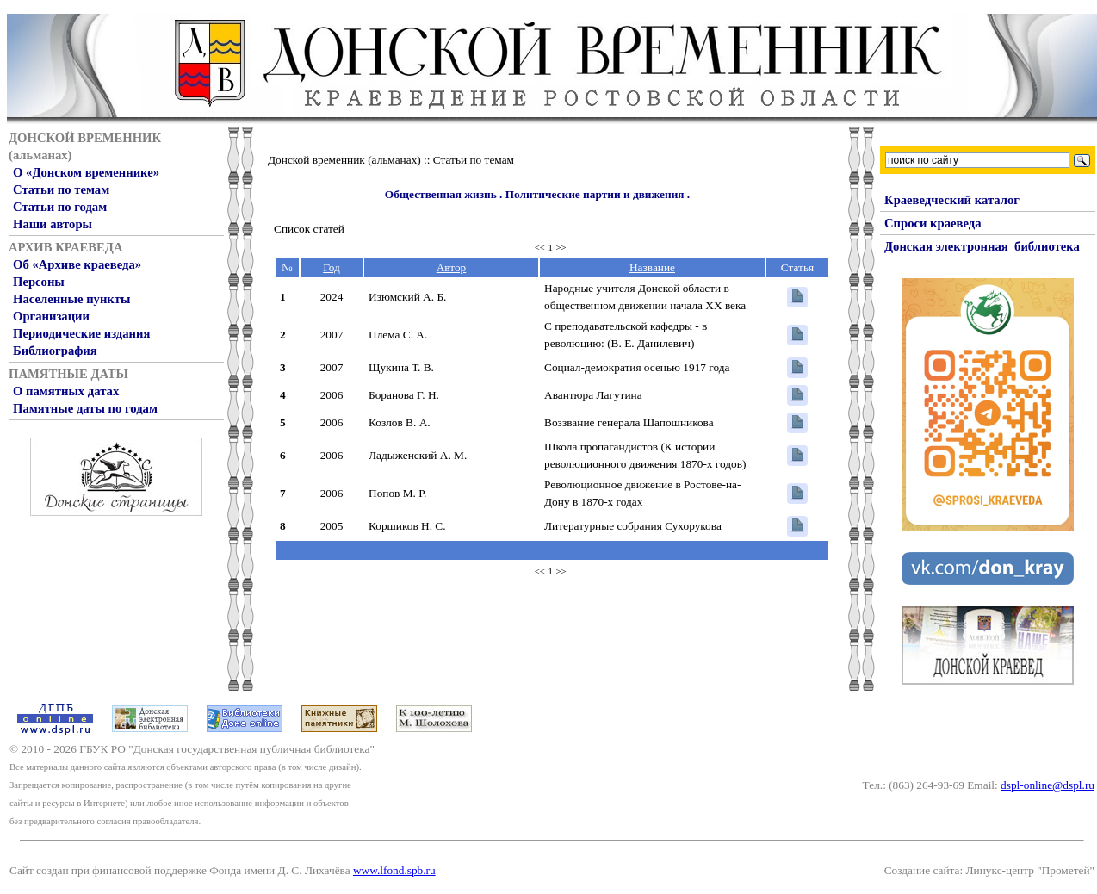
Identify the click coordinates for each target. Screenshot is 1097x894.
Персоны (39, 282)
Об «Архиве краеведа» (77, 264)
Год (331, 267)
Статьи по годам (60, 207)
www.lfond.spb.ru (394, 870)
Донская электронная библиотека (982, 246)
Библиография (55, 350)
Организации (51, 316)
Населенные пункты (71, 299)
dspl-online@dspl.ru (1047, 785)
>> (561, 247)
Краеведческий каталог (952, 200)
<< (540, 247)
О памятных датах (66, 391)
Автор (452, 267)
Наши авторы (52, 224)
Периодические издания (81, 333)
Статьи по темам (61, 189)
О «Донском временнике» (86, 172)
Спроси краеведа (933, 223)
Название (652, 267)
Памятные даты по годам (85, 408)
